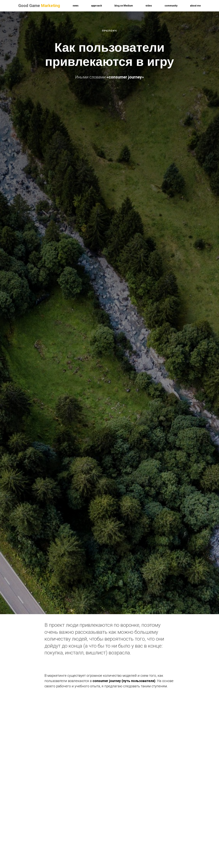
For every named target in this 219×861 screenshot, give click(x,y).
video (149, 5)
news (76, 5)
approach (96, 5)
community (171, 5)
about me (195, 5)
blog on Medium (123, 5)
